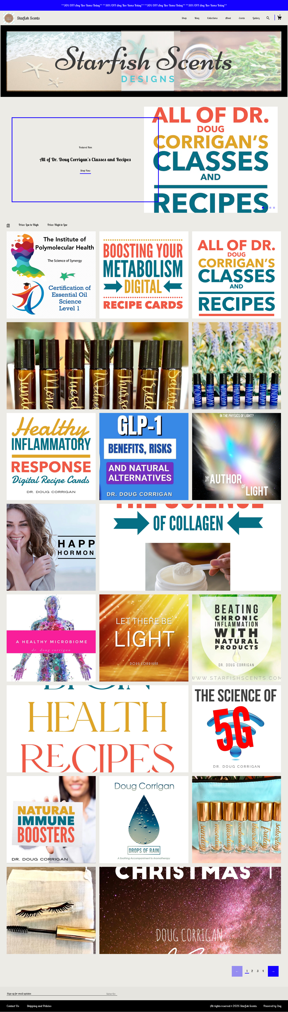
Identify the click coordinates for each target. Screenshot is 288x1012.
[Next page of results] (273, 971)
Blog (197, 18)
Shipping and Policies (39, 1006)
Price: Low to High (29, 225)
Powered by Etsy (272, 1006)
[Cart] (279, 18)
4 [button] (274, 208)
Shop (184, 18)
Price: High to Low (57, 225)
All (8, 225)
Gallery (256, 18)
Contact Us (13, 1006)
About (228, 18)
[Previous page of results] (237, 971)
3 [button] (270, 208)
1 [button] (263, 208)
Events (242, 18)
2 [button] (267, 208)
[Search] (268, 18)
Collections (212, 18)
